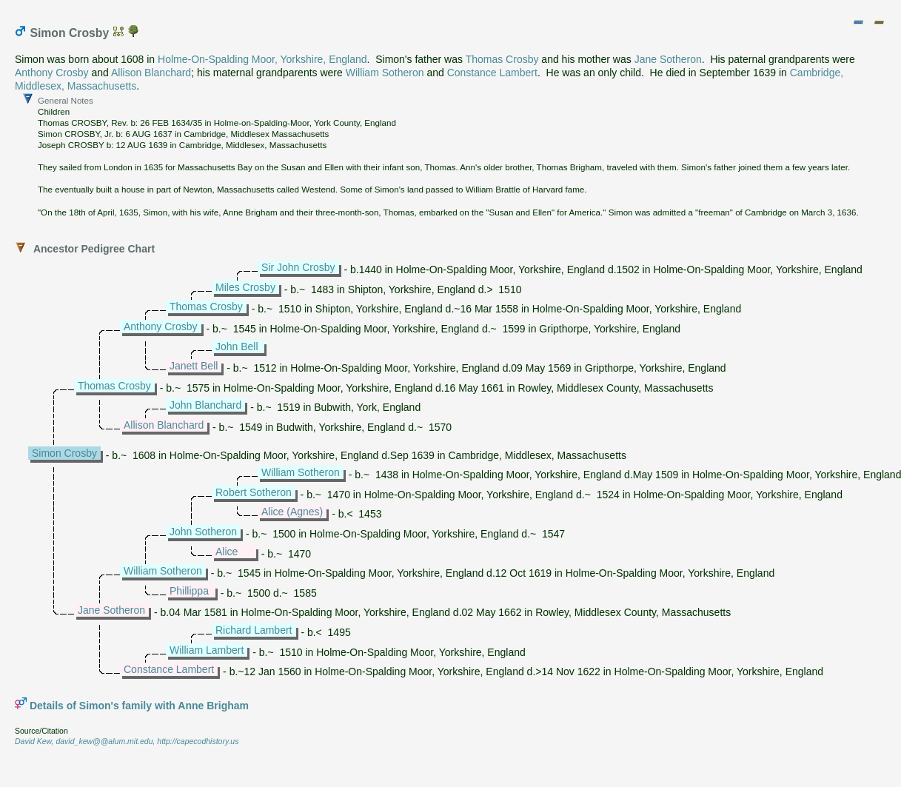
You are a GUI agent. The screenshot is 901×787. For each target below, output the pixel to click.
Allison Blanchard (151, 72)
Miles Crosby (245, 287)
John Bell (236, 346)
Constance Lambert (492, 72)
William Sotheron (385, 72)
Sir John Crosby (298, 267)
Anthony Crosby (52, 72)
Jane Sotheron (668, 59)
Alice (226, 551)
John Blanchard (205, 405)
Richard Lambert (253, 630)
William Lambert (207, 650)
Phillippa (189, 591)
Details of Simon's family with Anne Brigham (139, 705)
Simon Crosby (64, 453)
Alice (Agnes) (292, 512)
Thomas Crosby (502, 59)
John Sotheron (203, 531)
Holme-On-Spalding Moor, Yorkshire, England (262, 59)
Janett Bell (194, 366)
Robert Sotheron (253, 492)
